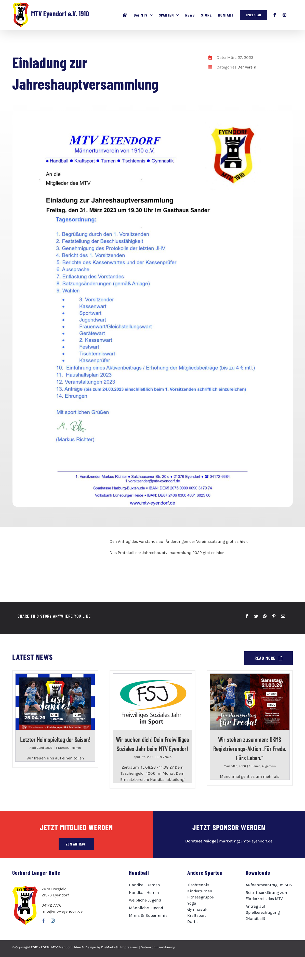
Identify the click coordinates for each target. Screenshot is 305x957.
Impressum (129, 947)
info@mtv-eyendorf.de (62, 911)
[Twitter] (256, 616)
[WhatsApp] (265, 616)
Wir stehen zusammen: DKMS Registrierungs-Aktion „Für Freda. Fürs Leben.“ (249, 748)
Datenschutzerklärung (158, 947)
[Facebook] (246, 616)
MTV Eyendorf (61, 947)
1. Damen (62, 748)
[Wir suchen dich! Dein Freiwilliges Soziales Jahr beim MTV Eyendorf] (152, 702)
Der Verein (246, 67)
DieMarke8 (109, 947)
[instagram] (53, 921)
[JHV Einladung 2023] (152, 112)
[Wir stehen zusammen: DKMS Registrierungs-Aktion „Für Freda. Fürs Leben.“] (249, 702)
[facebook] (44, 921)
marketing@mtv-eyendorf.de (245, 841)
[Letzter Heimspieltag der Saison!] (55, 702)
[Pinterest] (274, 616)
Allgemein (269, 766)
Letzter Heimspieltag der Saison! (55, 739)
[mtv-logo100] (32, 540)
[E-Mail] (283, 616)
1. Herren (75, 748)
